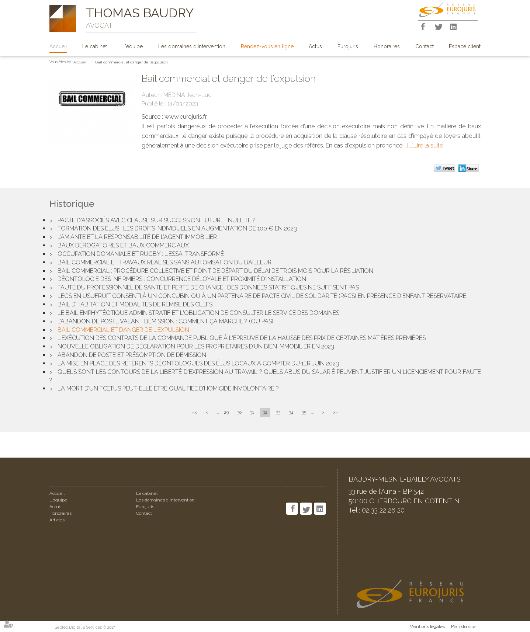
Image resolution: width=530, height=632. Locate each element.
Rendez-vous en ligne (267, 46)
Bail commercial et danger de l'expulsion (131, 62)
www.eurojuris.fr (185, 116)
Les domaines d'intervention (191, 46)
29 (226, 412)
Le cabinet (94, 46)
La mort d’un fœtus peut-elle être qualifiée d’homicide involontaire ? (168, 388)
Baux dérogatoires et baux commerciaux (123, 245)
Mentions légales (427, 626)
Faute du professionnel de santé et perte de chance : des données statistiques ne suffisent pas (208, 287)
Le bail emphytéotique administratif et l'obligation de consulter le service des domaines (198, 312)
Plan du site (463, 626)
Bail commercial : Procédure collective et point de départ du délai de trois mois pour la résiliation (215, 270)
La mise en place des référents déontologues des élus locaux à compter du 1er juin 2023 (198, 363)
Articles (57, 519)
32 (265, 412)
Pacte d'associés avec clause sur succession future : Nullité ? (157, 220)
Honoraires (387, 46)
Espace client (465, 46)
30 (239, 412)
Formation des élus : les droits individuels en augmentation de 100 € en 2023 (177, 228)
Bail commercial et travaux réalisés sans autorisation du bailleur (164, 262)
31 (252, 412)
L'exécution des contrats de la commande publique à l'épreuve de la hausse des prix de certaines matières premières (242, 337)
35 (304, 412)
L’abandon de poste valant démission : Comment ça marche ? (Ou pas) (165, 321)
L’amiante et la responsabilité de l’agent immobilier (137, 236)
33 (278, 412)
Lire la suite (428, 145)
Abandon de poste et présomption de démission (132, 354)
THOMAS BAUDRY (140, 13)
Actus (315, 46)
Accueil (58, 46)
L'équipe (132, 46)
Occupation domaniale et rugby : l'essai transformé (141, 253)
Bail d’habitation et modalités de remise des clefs (135, 304)
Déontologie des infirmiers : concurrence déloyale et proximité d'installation (182, 278)
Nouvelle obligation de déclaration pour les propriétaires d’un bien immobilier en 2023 (196, 346)
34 (291, 412)
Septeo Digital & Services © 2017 (85, 627)
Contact (424, 46)
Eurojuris (347, 46)
